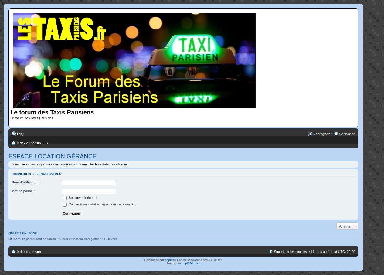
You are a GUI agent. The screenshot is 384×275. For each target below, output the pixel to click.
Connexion (21, 174)
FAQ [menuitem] (20, 134)
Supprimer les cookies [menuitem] (290, 251)
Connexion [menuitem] (347, 134)
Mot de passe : (23, 191)
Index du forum (29, 143)
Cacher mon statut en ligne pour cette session (100, 204)
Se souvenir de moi (80, 197)
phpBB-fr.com (191, 263)
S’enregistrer (49, 174)
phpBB (169, 260)
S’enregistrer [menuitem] (322, 134)
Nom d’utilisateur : (26, 182)
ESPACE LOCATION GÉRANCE (52, 156)
